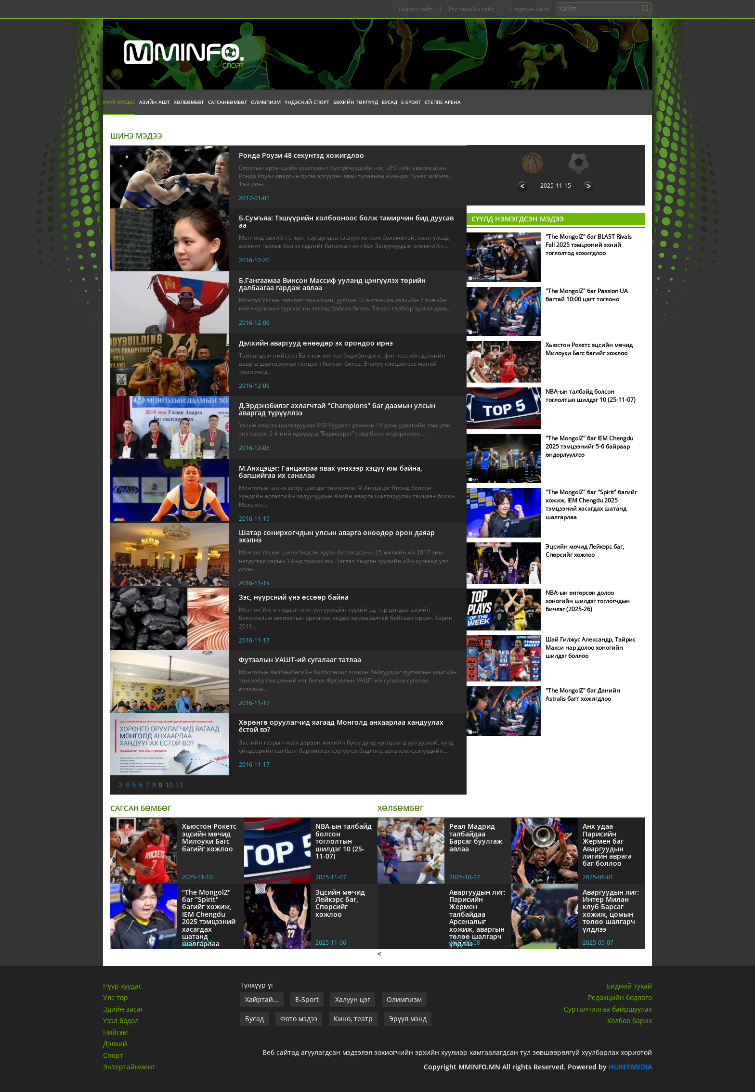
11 (179, 785)
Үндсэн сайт (415, 9)
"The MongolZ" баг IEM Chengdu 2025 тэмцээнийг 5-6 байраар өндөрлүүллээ (589, 446)
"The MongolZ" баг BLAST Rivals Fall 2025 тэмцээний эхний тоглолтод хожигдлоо (589, 244)
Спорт (113, 1055)
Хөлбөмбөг (189, 102)
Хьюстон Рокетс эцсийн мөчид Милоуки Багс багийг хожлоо (589, 349)
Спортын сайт (529, 9)
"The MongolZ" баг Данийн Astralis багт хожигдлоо (583, 694)
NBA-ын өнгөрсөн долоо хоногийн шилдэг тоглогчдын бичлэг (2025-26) (588, 601)
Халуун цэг (352, 999)
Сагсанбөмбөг (227, 102)
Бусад (389, 102)
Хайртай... (262, 999)
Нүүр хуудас (119, 102)
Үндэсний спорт (307, 102)
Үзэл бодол (121, 1020)
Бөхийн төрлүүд (355, 102)
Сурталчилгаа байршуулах (608, 1009)
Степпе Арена (443, 102)
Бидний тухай (629, 985)
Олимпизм (266, 102)
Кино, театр (353, 1018)
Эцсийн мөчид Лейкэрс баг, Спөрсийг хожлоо (585, 550)
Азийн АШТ (154, 102)
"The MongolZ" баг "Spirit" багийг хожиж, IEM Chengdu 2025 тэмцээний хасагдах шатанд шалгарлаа (591, 504)
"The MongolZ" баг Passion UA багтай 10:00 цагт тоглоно (587, 295)
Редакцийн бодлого (620, 997)
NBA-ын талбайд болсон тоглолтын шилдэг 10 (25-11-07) (591, 395)
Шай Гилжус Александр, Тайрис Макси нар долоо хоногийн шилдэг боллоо (591, 647)
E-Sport (411, 102)
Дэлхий (115, 1043)
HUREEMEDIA (630, 1066)
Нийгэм (115, 1032)
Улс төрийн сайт (471, 9)
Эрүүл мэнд (408, 1018)
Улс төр (115, 997)
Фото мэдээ (298, 1018)
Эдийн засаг (123, 1009)
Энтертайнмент (129, 1066)
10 (169, 785)
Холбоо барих (629, 1020)
